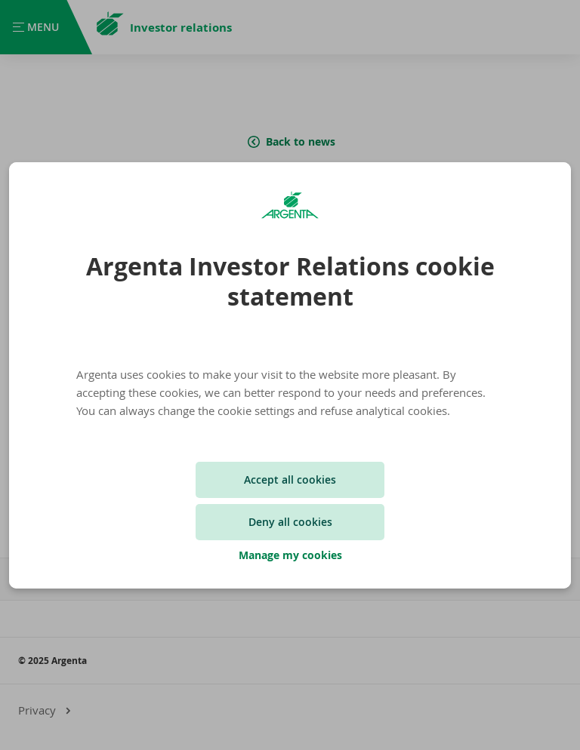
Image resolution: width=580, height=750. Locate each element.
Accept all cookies (290, 479)
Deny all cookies (290, 522)
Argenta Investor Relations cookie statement (290, 281)
